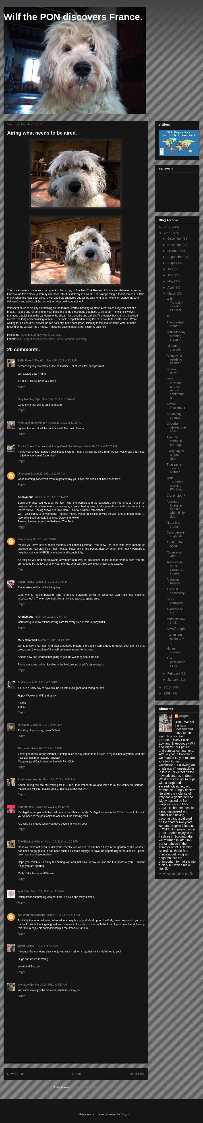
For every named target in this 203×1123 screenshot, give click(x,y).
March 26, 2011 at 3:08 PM (40, 539)
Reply (21, 386)
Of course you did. (174, 347)
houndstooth (26, 806)
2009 (168, 693)
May (170, 281)
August (172, 263)
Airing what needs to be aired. (174, 359)
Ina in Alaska (26, 581)
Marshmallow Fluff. (176, 621)
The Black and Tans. (31, 841)
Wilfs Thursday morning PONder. (175, 304)
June (171, 275)
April (170, 287)
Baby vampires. (175, 601)
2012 (168, 227)
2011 (168, 233)
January (173, 679)
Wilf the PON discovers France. (73, 17)
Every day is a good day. (175, 454)
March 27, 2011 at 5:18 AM (42, 946)
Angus (184, 716)
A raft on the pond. (175, 544)
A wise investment (176, 406)
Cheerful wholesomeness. (176, 427)
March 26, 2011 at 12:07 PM (48, 473)
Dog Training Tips (29, 399)
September (175, 257)
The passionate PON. (176, 662)
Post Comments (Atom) (84, 1087)
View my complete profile (176, 874)
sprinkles (24, 891)
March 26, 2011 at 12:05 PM (100, 446)
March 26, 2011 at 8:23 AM (61, 360)
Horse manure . (174, 650)
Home (76, 1074)
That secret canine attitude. (174, 468)
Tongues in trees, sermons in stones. (176, 567)
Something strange (174, 415)
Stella (21, 682)
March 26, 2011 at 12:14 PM (51, 497)
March (172, 293)
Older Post (137, 1074)
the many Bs (26, 984)
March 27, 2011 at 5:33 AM (51, 984)
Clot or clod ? (176, 495)
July (170, 269)
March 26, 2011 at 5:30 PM (42, 682)
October (173, 251)
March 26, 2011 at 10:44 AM (58, 399)
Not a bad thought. (174, 524)
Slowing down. (172, 371)
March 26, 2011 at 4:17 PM (54, 640)
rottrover (23, 724)
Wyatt (21, 946)
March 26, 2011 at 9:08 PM (59, 779)
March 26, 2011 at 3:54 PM (50, 616)
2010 (168, 687)
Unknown (24, 473)
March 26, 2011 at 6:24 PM (46, 748)
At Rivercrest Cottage (31, 914)
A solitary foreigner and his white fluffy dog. (176, 509)
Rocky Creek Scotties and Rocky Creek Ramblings (50, 446)
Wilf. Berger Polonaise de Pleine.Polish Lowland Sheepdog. (52, 339)
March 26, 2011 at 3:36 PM (51, 581)
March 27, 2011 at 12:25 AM (63, 914)
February (174, 673)
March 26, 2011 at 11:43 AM (65, 422)
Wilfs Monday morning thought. (176, 336)
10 (168, 316)
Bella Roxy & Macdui (31, 360)
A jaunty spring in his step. (174, 441)
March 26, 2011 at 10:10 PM (52, 806)
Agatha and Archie (29, 779)
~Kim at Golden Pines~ (32, 422)
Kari (20, 539)
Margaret (23, 748)
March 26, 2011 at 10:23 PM (61, 841)
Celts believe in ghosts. (175, 534)
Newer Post (15, 1074)
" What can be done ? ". (175, 638)
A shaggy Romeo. (174, 581)
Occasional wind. (174, 554)
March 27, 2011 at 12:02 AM (47, 891)
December (174, 238)
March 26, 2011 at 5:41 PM (46, 724)
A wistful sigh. (176, 629)
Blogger (125, 1114)
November (174, 245)
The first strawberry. (176, 591)
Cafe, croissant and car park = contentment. (175, 388)
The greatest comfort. (175, 324)
